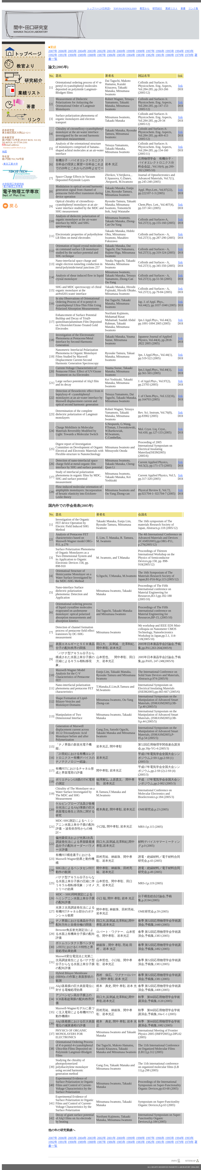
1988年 (91, 55)
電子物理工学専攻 (13, 186)
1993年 (189, 51)
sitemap (190, 1160)
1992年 (52, 55)
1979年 (179, 55)
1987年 (101, 55)
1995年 (169, 51)
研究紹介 (23, 77)
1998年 (140, 51)
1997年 (150, 51)
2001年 (111, 51)
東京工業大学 (10, 163)
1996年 (159, 51)
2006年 (62, 51)
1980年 (169, 55)
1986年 (111, 55)
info (174, 1160)
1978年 (189, 55)
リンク (23, 116)
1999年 (130, 51)
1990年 (72, 55)
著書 (23, 103)
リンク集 (193, 8)
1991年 (62, 55)
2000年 (121, 51)
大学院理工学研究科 (13, 184)
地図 (4, 151)
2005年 (72, 51)
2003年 (91, 51)
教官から (144, 8)
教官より (23, 63)
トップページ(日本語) (99, 8)
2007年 (52, 51)
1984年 (130, 55)
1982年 (150, 55)
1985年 (121, 55)
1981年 (159, 55)
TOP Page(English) (125, 8)
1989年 (82, 55)
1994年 (179, 51)
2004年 (82, 51)
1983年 (140, 55)
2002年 (101, 51)
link (180, 85)
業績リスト (23, 90)
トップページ (23, 50)
